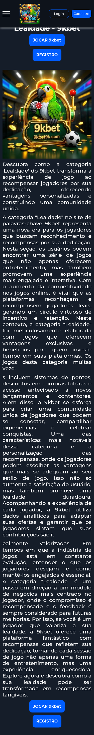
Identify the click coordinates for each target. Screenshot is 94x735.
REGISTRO (47, 55)
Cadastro (81, 14)
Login (59, 14)
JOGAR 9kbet (47, 40)
